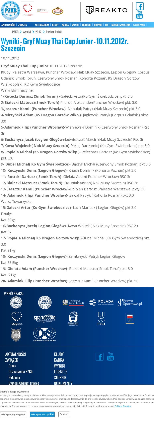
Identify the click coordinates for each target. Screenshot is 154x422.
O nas (12, 366)
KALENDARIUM (42, 25)
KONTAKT (5, 30)
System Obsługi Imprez (24, 383)
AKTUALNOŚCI (8, 25)
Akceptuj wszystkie (42, 414)
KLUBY (55, 25)
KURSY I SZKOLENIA (120, 25)
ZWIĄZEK (22, 25)
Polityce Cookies (122, 406)
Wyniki (27, 32)
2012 (38, 32)
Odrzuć (64, 414)
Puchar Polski (54, 32)
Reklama (14, 378)
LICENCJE (86, 25)
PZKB (15, 32)
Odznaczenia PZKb (20, 372)
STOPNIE (98, 25)
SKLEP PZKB (139, 25)
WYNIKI (75, 25)
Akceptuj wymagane (13, 414)
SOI (106, 25)
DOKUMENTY (63, 383)
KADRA (65, 25)
